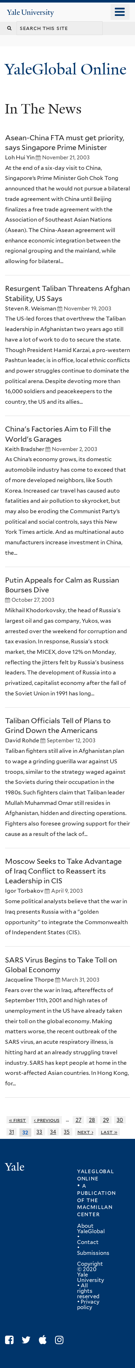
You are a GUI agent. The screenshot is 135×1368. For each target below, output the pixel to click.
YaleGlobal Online (65, 69)
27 (78, 1120)
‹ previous (46, 1120)
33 (39, 1132)
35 (66, 1132)
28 (92, 1120)
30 (120, 1120)
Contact (88, 1242)
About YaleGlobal (91, 1229)
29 (106, 1120)
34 (53, 1132)
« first (17, 1120)
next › (85, 1132)
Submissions (93, 1253)
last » (109, 1132)
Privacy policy (88, 1305)
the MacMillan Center (95, 1207)
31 (11, 1132)
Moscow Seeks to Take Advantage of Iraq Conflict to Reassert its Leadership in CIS (63, 871)
